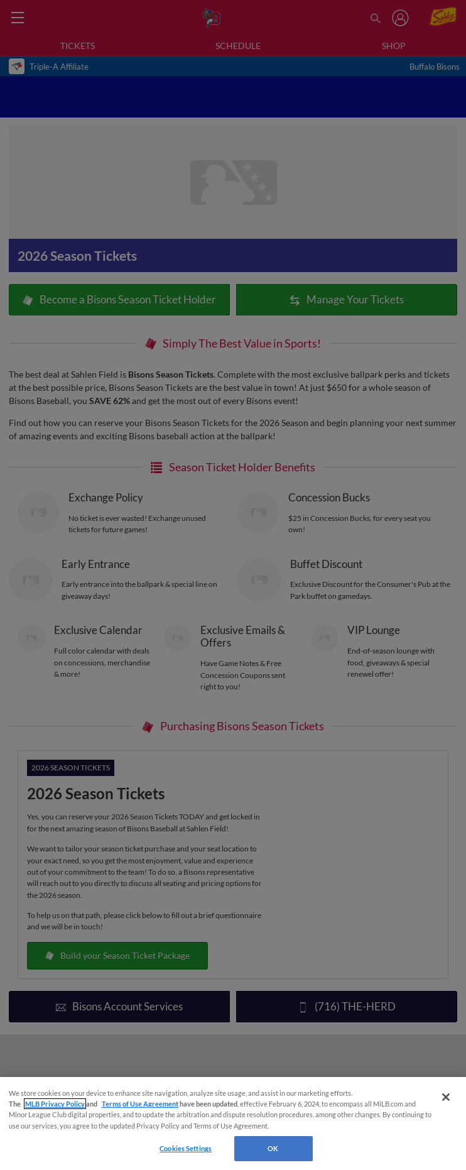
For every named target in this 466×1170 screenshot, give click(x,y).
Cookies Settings (186, 1148)
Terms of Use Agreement (140, 1104)
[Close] (446, 1097)
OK (273, 1148)
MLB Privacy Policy (55, 1104)
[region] (233, 1123)
